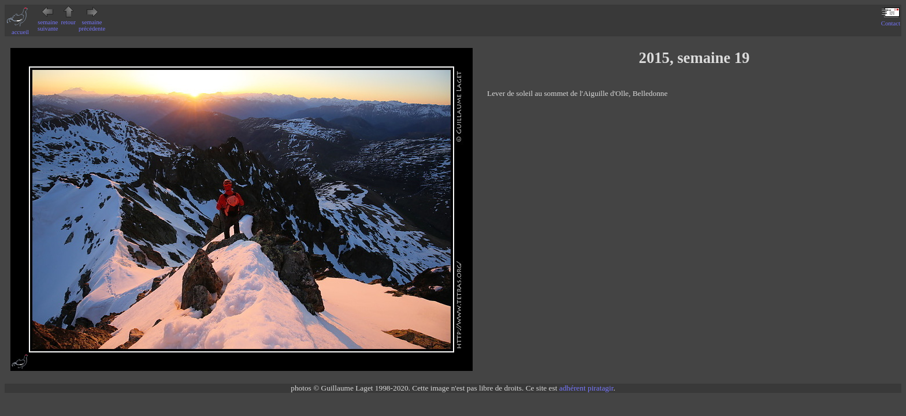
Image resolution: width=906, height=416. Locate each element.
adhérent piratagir (586, 388)
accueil (20, 29)
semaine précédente (92, 22)
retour (68, 19)
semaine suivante (48, 22)
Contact (890, 20)
